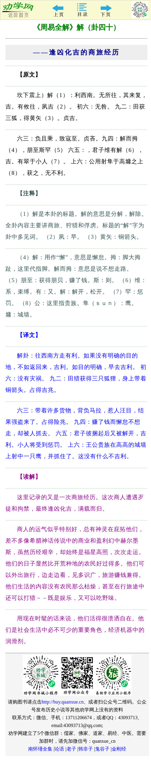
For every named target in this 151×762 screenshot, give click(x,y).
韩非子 (85, 748)
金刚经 (119, 748)
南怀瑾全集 (40, 748)
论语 (59, 748)
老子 (71, 748)
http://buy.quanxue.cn (63, 701)
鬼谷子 (102, 748)
